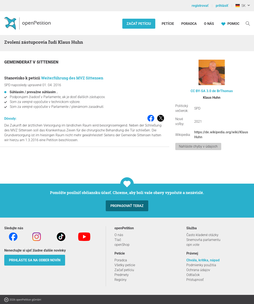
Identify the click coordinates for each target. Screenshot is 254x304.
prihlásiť (222, 6)
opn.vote (192, 245)
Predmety (121, 275)
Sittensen (47, 62)
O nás (209, 24)
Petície (168, 24)
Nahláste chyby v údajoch (198, 146)
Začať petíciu (139, 24)
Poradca (189, 24)
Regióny (120, 280)
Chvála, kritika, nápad (203, 260)
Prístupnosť (195, 280)
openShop (122, 245)
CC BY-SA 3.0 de (203, 91)
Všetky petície (124, 265)
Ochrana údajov (198, 270)
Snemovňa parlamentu (203, 240)
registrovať (200, 6)
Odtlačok (193, 275)
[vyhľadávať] (248, 23)
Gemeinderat (18, 62)
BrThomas (225, 91)
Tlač (117, 240)
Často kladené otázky (202, 235)
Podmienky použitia (201, 265)
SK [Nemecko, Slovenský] (240, 6)
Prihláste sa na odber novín (34, 260)
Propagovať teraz (127, 206)
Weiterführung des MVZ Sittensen (72, 77)
